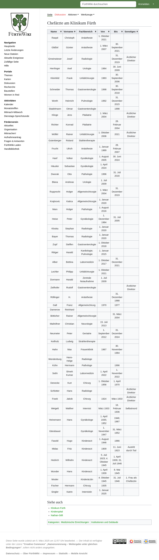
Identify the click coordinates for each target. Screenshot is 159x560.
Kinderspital (57, 511)
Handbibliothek (11, 149)
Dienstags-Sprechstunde (16, 116)
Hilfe (6, 65)
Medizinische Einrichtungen (75, 522)
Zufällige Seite (11, 62)
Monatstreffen (11, 108)
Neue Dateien (11, 54)
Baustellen (9, 91)
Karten (7, 79)
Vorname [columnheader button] (68, 31)
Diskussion (9, 83)
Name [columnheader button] (54, 31)
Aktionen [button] (72, 14)
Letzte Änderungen (13, 50)
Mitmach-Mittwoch (13, 112)
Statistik (63, 553)
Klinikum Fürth (58, 508)
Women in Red (11, 95)
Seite (49, 14)
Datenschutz (13, 553)
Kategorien (53, 522)
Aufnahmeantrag (12, 137)
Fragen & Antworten (14, 141)
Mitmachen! (10, 133)
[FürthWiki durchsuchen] (108, 4)
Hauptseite (9, 46)
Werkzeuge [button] (87, 14)
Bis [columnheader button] (116, 31)
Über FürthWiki (31, 553)
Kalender (8, 104)
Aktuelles (9, 125)
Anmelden (143, 4)
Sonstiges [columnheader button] (130, 31)
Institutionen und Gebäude (104, 522)
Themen (8, 75)
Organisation (10, 129)
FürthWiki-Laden (12, 145)
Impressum (49, 553)
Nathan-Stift (57, 515)
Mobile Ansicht (79, 553)
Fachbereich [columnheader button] (86, 31)
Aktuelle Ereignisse (14, 58)
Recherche (9, 87)
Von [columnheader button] (103, 31)
